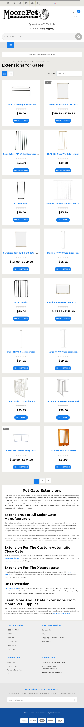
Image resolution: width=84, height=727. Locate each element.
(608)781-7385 (13, 630)
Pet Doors (11, 634)
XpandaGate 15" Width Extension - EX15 (23, 154)
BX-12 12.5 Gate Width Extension (63, 154)
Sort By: (51, 74)
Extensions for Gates (42, 62)
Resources (11, 649)
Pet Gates (27, 62)
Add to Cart (63, 220)
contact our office (61, 613)
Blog (44, 634)
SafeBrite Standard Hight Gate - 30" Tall (23, 253)
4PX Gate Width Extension (63, 451)
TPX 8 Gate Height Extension (21, 104)
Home (4, 62)
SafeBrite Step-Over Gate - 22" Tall (63, 302)
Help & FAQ (46, 641)
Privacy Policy (12, 666)
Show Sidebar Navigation (42, 54)
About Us (11, 662)
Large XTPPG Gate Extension (63, 352)
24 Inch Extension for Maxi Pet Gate (63, 203)
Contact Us (46, 630)
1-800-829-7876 (42, 29)
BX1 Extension (21, 203)
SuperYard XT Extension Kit (21, 401)
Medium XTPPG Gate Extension (63, 253)
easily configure (11, 558)
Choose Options (21, 121)
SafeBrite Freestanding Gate (21, 451)
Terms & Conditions (14, 670)
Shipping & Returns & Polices (53, 638)
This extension (11, 588)
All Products (15, 62)
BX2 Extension (21, 302)
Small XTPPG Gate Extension (21, 352)
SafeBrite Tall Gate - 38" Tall (63, 104)
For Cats (10, 638)
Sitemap (10, 674)
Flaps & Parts (12, 645)
